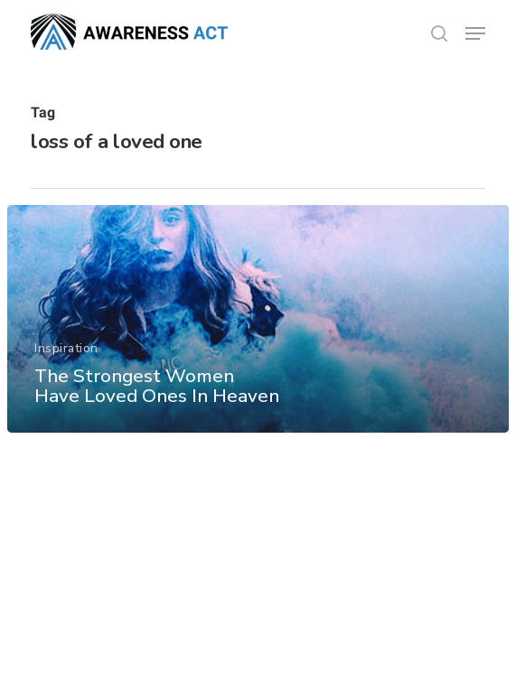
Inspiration (66, 348)
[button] (475, 33)
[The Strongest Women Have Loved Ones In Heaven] (258, 319)
